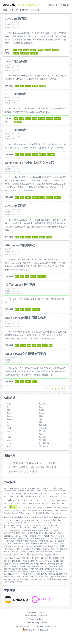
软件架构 (29, 574)
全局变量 (29, 533)
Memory (35, 510)
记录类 (43, 571)
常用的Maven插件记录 (20, 284)
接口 (65, 549)
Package (21, 513)
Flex (64, 493)
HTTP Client (46, 496)
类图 (33, 566)
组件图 (20, 569)
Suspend (41, 523)
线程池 (14, 569)
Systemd (7, 525)
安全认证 (50, 541)
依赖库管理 (16, 533)
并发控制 (37, 546)
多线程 (57, 538)
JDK (42, 503)
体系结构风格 (47, 531)
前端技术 (46, 536)
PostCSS (39, 513)
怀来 (31, 549)
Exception (58, 493)
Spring (41, 413)
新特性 (30, 554)
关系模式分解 (47, 533)
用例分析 (29, 564)
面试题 (50, 579)
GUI (39, 496)
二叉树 (24, 530)
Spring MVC (47, 520)
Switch (52, 523)
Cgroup (60, 488)
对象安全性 (35, 544)
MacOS (59, 507)
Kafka (19, 507)
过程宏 (6, 576)
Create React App (59, 491)
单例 (6, 538)
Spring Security (59, 520)
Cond (27, 491)
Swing (47, 523)
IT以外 (9, 428)
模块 (20, 561)
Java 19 (6, 503)
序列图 (44, 546)
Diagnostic (25, 493)
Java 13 (32, 500)
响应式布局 (22, 538)
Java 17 (57, 500)
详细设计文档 (52, 571)
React (9, 446)
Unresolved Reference (11, 528)
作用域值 (56, 531)
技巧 (56, 549)
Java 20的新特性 (16, 61)
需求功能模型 (25, 579)
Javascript (36, 503)
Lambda (39, 507)
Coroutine (39, 491)
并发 (31, 546)
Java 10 (14, 500)
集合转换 (7, 579)
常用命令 (7, 546)
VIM (21, 528)
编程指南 (58, 569)
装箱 (38, 571)
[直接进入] (53, 463)
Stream (26, 523)
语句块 (18, 574)
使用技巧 (7, 533)
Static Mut (19, 523)
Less (44, 507)
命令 (14, 538)
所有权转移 (45, 549)
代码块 (30, 531)
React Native (43, 404)
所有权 (37, 549)
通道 (18, 576)
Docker (9, 416)
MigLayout (42, 510)
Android (9, 404)
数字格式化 (16, 551)
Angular (23, 488)
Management (8, 510)
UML (41, 416)
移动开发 (59, 564)
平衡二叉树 (24, 546)
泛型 (45, 561)
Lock (54, 507)
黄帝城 (19, 582)
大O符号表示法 (10, 541)
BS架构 (43, 488)
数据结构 (8, 555)
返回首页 (53, 5)
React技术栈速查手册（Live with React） (27, 463)
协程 (62, 536)
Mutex (56, 510)
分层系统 (17, 536)
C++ (8, 407)
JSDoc (6, 507)
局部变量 (43, 544)
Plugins (28, 513)
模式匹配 (34, 561)
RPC (50, 517)
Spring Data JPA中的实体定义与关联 (29, 162)
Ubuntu (50, 525)
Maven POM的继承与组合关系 (25, 317)
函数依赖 (60, 533)
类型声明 (44, 566)
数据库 (32, 551)
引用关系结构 (9, 549)
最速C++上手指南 (17, 471)
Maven (28, 510)
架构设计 (40, 558)
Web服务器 (44, 528)
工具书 (61, 544)
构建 (23, 558)
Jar (64, 496)
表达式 (33, 571)
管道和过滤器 (25, 566)
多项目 (63, 538)
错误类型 (40, 576)
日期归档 (34, 10)
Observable (63, 510)
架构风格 (48, 558)
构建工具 (42, 428)
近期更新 (64, 5)
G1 (15, 496)
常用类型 (15, 546)
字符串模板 (33, 541)
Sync (57, 523)
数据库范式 (40, 551)
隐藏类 (63, 576)
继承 (52, 569)
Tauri (27, 525)
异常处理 (51, 546)
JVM (8, 434)
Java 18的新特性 (16, 130)
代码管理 (37, 531)
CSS (8, 410)
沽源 (40, 561)
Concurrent (20, 491)
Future (11, 496)
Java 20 (12, 503)
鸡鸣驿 (12, 582)
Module (49, 510)
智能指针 (48, 555)
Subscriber (33, 523)
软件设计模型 (50, 574)
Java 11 (20, 500)
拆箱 (61, 549)
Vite (25, 528)
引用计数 (18, 549)
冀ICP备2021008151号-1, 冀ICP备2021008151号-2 (36, 626)
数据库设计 (43, 425)
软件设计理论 (44, 443)
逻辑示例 (24, 576)
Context (32, 491)
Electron (9, 419)
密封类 (20, 544)
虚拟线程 (26, 571)
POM (33, 513)
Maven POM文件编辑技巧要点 (25, 353)
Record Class (18, 517)
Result (46, 517)
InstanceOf (55, 496)
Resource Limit (29, 517)
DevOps (9, 413)
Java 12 (26, 500)
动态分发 (53, 536)
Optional (15, 513)
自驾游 (6, 571)
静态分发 (42, 579)
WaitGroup (36, 528)
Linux (49, 507)
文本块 (23, 555)
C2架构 (54, 488)
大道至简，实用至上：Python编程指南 (26, 467)
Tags (12, 525)
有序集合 (55, 555)
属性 (49, 544)
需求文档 (34, 579)
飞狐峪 (64, 579)
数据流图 (58, 551)
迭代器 (12, 576)
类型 (38, 566)
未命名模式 (8, 558)
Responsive (39, 517)
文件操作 (16, 555)
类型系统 (59, 566)
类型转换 (7, 569)
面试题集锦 (43, 446)
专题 (5, 10)
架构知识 (42, 431)
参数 (10, 538)
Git (8, 422)
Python (9, 443)
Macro (65, 507)
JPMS (58, 503)
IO (61, 496)
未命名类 (17, 558)
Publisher (46, 513)
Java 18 (63, 500)
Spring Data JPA (36, 520)
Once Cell (7, 513)
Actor (6, 488)
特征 (10, 564)
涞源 (61, 561)
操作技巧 (7, 551)
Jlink (46, 503)
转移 (23, 574)
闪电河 (47, 576)
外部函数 (46, 538)
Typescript (43, 525)
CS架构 (11, 493)
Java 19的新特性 (16, 94)
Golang (34, 496)
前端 (41, 422)
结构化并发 (39, 569)
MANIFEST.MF (19, 510)
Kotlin (9, 437)
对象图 (26, 544)
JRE (63, 503)
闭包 (58, 576)
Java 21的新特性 (16, 18)
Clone (14, 491)
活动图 (50, 561)
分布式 (24, 536)
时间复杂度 (39, 555)
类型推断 (51, 566)
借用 (23, 533)
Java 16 (51, 500)
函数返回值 (8, 536)
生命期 (22, 564)
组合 (26, 569)
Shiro (6, 520)
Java (8, 431)
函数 (54, 533)
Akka (11, 488)
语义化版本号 (9, 574)
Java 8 (25, 503)
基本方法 (30, 538)
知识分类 (13, 10)
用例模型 (51, 564)
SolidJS (41, 410)
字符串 (25, 541)
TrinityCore (34, 525)
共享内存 (37, 533)
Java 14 (38, 500)
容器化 (14, 544)
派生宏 (56, 561)
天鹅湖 (19, 541)
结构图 (47, 569)
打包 (52, 549)
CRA (50, 491)
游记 (41, 434)
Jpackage (52, 503)
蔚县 (20, 571)
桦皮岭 (14, 561)
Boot (38, 488)
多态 (52, 538)
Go (8, 425)
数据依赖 (25, 551)
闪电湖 (53, 576)
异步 (57, 546)
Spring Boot (26, 520)
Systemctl (63, 523)
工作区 (54, 544)
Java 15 (45, 500)
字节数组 (41, 541)
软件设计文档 (39, 574)
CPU (45, 491)
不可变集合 (8, 531)
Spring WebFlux (9, 523)
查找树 (55, 558)
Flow (6, 496)
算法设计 (42, 437)
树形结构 (7, 561)
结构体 (31, 569)
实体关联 (60, 541)
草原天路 (13, 571)
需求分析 (15, 579)
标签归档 (24, 10)
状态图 (15, 564)
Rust (40, 407)
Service (63, 517)
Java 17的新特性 (16, 205)
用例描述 (43, 564)
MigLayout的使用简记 (20, 245)
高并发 (6, 582)
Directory (33, 493)
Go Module (27, 496)
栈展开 (61, 558)
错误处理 (32, 576)
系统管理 (42, 440)
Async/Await (31, 488)
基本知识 (38, 538)
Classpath (7, 491)
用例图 (36, 564)
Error (52, 493)
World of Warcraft (56, 528)
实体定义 (7, 544)
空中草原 (7, 566)
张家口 (26, 549)
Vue (40, 419)
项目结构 (57, 579)
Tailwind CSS (19, 525)
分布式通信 (32, 536)
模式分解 (26, 561)
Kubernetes (10, 440)
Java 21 (18, 503)
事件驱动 (17, 531)
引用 (62, 546)
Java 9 (30, 503)
